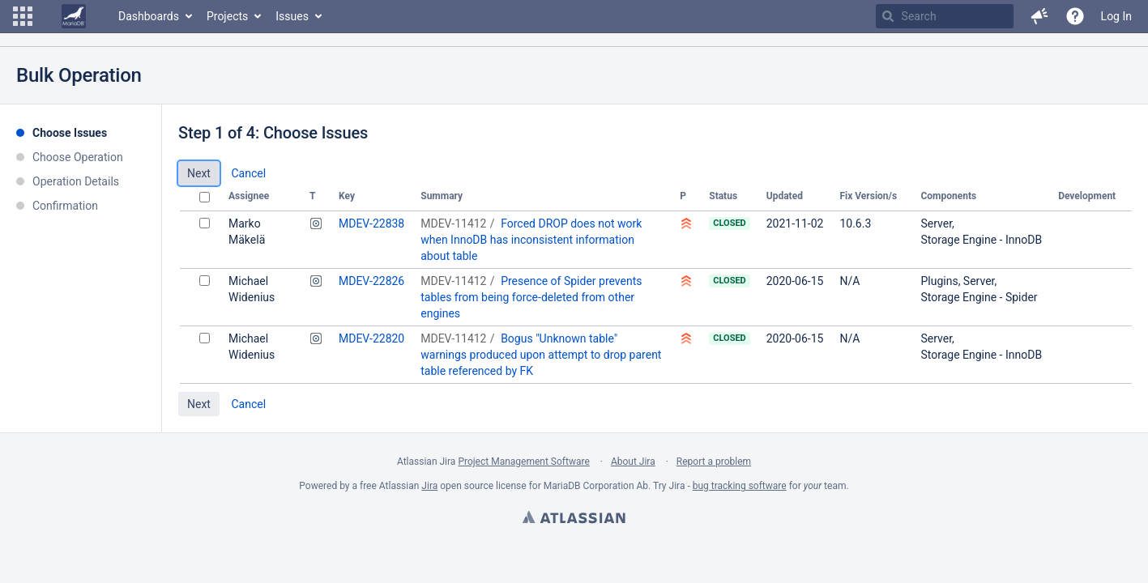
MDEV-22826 (371, 280)
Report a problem (713, 461)
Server (936, 223)
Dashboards (148, 16)
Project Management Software (523, 461)
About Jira (633, 461)
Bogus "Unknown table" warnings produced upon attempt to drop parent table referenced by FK (540, 354)
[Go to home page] (73, 16)
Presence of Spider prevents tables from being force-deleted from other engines (531, 297)
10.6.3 (855, 223)
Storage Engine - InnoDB (981, 239)
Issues (292, 16)
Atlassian (574, 519)
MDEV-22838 (371, 223)
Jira (429, 486)
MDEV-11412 (453, 223)
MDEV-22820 (371, 338)
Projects (227, 16)
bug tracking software (740, 486)
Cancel (248, 173)
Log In (1116, 16)
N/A (849, 280)
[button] (22, 16)
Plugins (939, 280)
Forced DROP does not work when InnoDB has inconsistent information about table (531, 239)
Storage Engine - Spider (978, 297)
